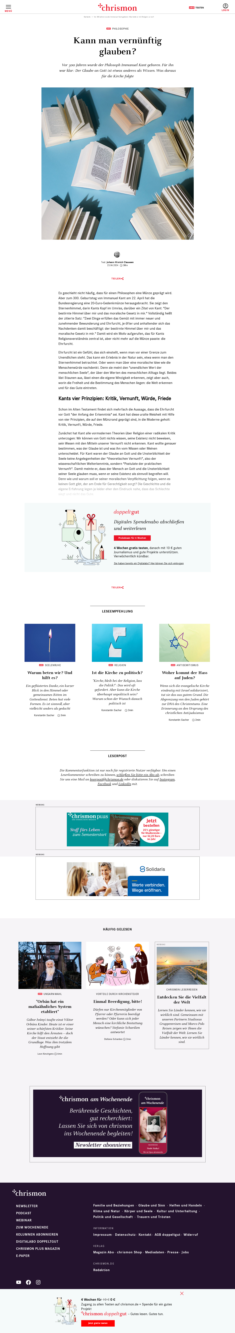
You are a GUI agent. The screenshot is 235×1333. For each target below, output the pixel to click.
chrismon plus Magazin (38, 1249)
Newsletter (27, 1206)
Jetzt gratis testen (98, 1323)
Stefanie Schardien (113, 1039)
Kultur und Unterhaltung (177, 1211)
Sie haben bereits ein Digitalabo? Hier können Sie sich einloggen (149, 563)
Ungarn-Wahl (53, 994)
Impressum (102, 1235)
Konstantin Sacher (44, 715)
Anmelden (225, 7)
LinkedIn (124, 784)
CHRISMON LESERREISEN (181, 989)
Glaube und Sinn (151, 1205)
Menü (8, 11)
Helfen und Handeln (185, 1205)
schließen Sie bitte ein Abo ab (137, 775)
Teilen (116, 278)
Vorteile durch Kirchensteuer (117, 994)
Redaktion (101, 1270)
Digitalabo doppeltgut (37, 1242)
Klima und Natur (106, 1211)
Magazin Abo (103, 1252)
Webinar (24, 1220)
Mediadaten (154, 1252)
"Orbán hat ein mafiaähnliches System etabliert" (49, 1007)
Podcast (23, 1213)
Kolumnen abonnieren (37, 1235)
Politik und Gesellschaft (113, 1217)
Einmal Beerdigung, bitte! (117, 1002)
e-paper (23, 1256)
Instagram (167, 779)
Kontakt (145, 1235)
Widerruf (191, 1235)
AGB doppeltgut (168, 1235)
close (182, 1293)
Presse (172, 1252)
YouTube (18, 1282)
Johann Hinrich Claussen (120, 262)
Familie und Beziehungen (113, 1205)
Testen (196, 7)
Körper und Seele (138, 1211)
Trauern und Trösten (154, 1217)
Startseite (87, 17)
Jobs (185, 1252)
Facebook (104, 784)
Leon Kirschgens (46, 1053)
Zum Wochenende (32, 1227)
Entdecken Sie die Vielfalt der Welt (181, 999)
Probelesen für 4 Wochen (132, 538)
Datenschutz (125, 1235)
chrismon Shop (129, 1252)
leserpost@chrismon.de (106, 779)
